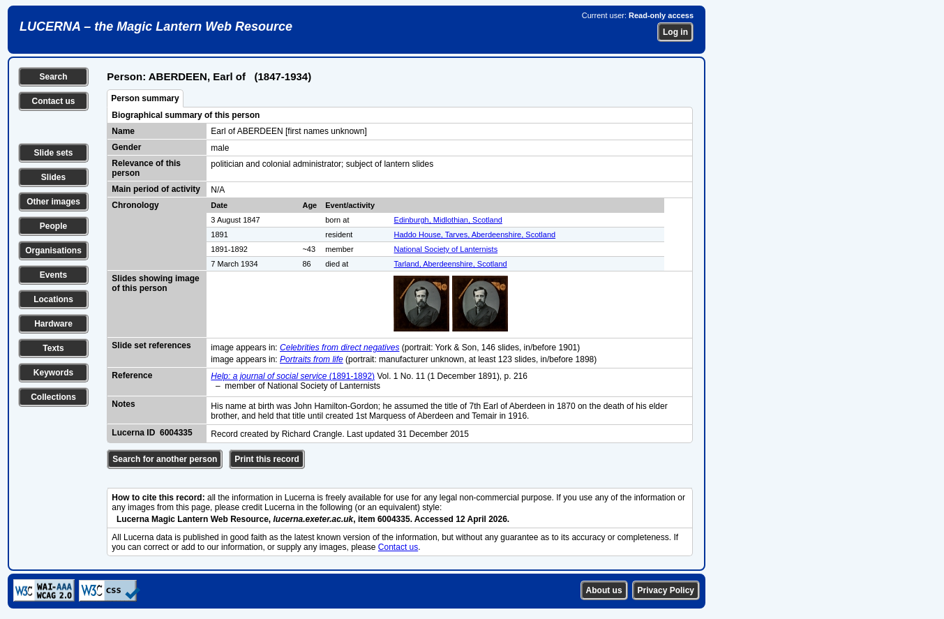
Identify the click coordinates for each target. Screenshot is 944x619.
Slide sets (53, 153)
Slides (53, 177)
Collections (53, 397)
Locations (53, 299)
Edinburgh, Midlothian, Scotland (448, 220)
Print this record (266, 459)
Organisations (53, 250)
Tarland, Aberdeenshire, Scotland (450, 264)
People (53, 226)
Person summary (145, 98)
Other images (53, 202)
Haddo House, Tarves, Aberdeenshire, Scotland (475, 234)
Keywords (53, 373)
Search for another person (164, 459)
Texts (53, 348)
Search (53, 77)
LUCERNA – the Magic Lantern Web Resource (156, 26)
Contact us (53, 101)
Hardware (53, 324)
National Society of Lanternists (446, 249)
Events (53, 275)
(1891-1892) (293, 376)
